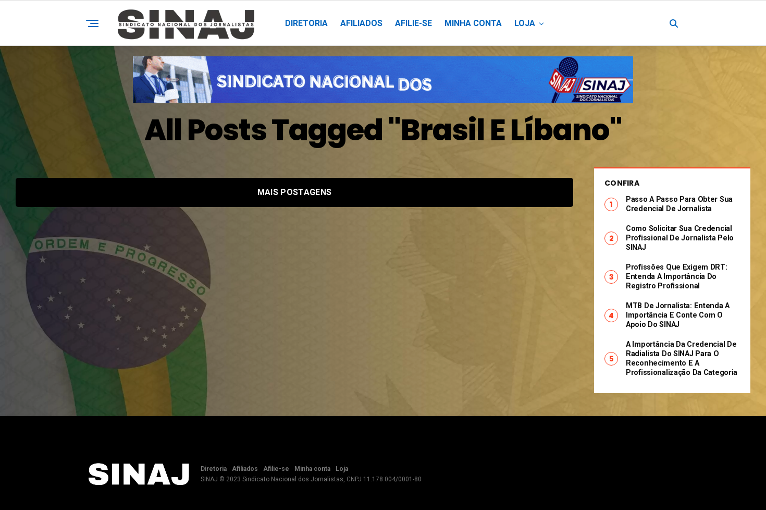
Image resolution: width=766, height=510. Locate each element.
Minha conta (473, 23)
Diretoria (306, 23)
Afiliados (361, 23)
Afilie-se (413, 23)
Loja (524, 23)
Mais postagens (294, 192)
